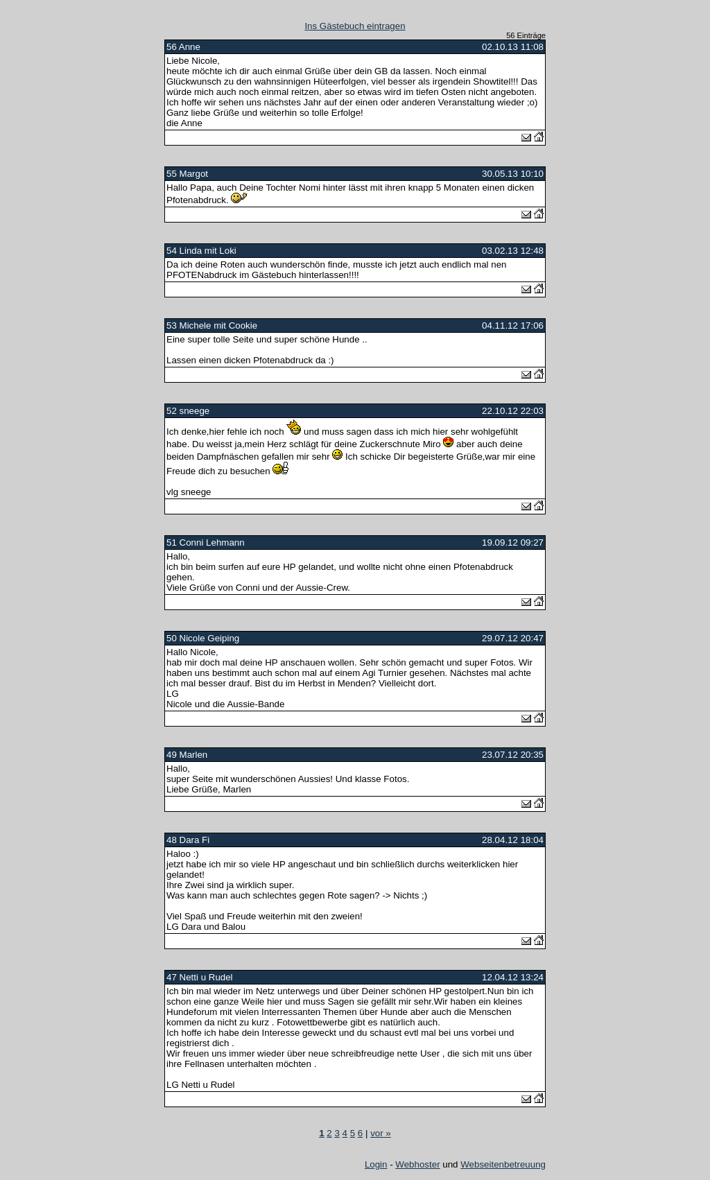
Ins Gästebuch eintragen (354, 26)
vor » (380, 1133)
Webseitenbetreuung (503, 1164)
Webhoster (417, 1164)
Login (376, 1164)
